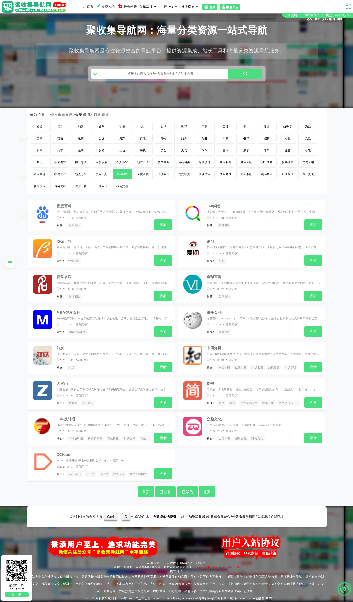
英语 (60, 138)
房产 (122, 138)
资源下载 (81, 186)
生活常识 (224, 438)
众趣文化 (214, 419)
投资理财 (60, 174)
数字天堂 (119, 474)
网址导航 (81, 162)
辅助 (81, 126)
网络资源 (60, 186)
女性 (308, 138)
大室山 (62, 383)
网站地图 (176, 571)
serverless (74, 474)
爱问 (210, 242)
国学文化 (241, 438)
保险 (143, 138)
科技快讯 (129, 438)
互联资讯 (287, 174)
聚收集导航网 (61, 115)
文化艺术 (204, 174)
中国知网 (214, 348)
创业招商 (267, 162)
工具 (226, 126)
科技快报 (146, 438)
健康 (81, 150)
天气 (184, 150)
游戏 (308, 126)
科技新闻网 (95, 438)
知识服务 (274, 367)
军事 (226, 138)
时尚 (205, 150)
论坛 (122, 126)
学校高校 (143, 174)
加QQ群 (17, 594)
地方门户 (143, 162)
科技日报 (113, 438)
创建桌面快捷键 (165, 516)
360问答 (214, 206)
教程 (184, 126)
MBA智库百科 (68, 312)
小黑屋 (201, 563)
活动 (60, 126)
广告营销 (308, 162)
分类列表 (127, 6)
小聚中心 (169, 6)
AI (143, 126)
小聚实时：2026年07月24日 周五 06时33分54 (317, 15)
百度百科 (64, 206)
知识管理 (290, 367)
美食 (164, 150)
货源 (287, 150)
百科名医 (64, 277)
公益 (101, 138)
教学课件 (163, 162)
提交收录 (105, 6)
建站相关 (184, 162)
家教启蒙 (101, 162)
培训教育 (163, 174)
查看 (163, 225)
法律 (205, 138)
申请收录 (186, 563)
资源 (40, 126)
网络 (205, 126)
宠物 (164, 138)
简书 (210, 383)
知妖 (60, 348)
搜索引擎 (60, 162)
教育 (81, 138)
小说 (308, 150)
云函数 (104, 474)
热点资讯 (88, 403)
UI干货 (287, 126)
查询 (226, 150)
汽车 (60, 150)
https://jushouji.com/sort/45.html (217, 567)
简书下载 (268, 403)
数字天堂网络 (138, 474)
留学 (40, 138)
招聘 (267, 138)
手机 (143, 150)
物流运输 (81, 174)
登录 (209, 7)
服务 (184, 138)
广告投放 (170, 563)
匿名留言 (230, 7)
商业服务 (225, 162)
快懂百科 (64, 242)
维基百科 (214, 312)
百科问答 (101, 115)
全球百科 (214, 277)
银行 (246, 138)
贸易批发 (287, 162)
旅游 (101, 150)
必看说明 (153, 563)
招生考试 (225, 174)
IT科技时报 (66, 419)
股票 (40, 150)
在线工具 (148, 6)
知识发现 (257, 367)
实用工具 (101, 174)
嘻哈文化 (257, 438)
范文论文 (184, 174)
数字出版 (241, 367)
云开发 (90, 474)
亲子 (246, 150)
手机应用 (101, 186)
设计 (267, 126)
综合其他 (122, 186)
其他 (40, 162)
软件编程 (39, 186)
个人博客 (122, 162)
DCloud (63, 455)
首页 (86, 6)
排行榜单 (190, 6)
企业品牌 (39, 174)
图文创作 (284, 403)
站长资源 (204, 162)
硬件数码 (267, 174)
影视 (164, 126)
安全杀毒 (246, 174)
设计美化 (308, 174)
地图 (287, 138)
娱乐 (101, 126)
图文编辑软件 (248, 403)
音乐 (267, 150)
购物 (122, 150)
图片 (246, 126)
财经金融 (246, 162)
